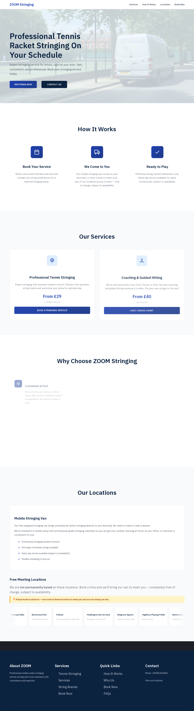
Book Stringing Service (52, 312)
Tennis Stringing (69, 674)
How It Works (149, 4)
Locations (165, 4)
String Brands (67, 687)
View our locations (154, 680)
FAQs (107, 693)
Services (133, 4)
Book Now (180, 4)
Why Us (109, 680)
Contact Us (54, 84)
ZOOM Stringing (22, 4)
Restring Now (23, 84)
